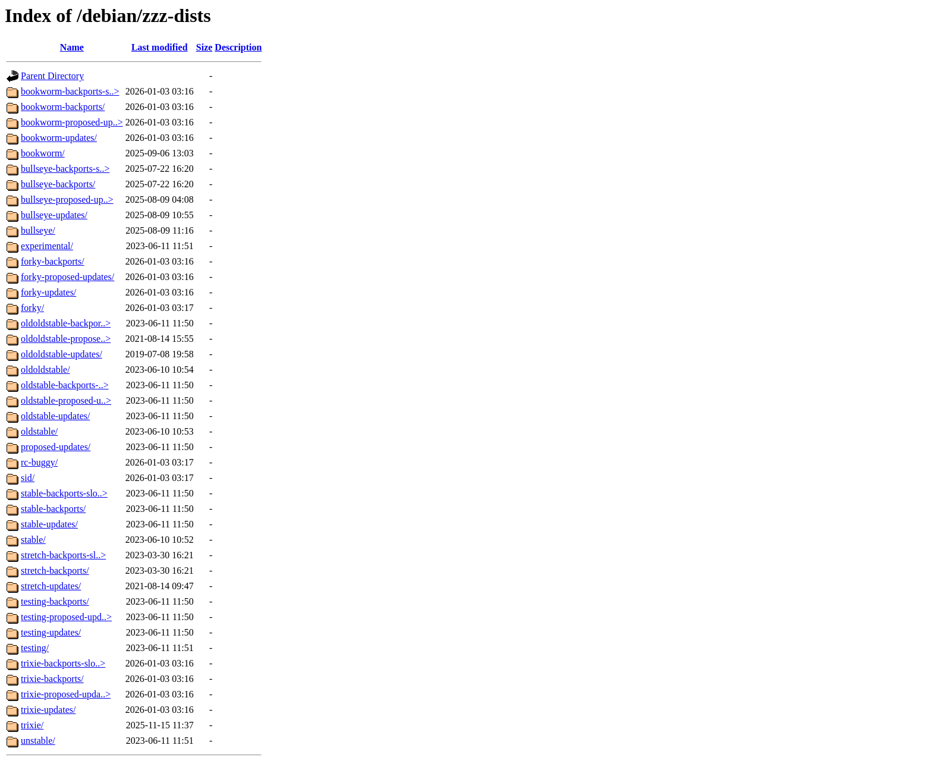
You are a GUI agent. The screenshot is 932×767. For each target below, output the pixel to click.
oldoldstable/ (45, 369)
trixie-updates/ (48, 710)
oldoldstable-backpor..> (66, 323)
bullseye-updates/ (54, 215)
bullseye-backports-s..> (65, 169)
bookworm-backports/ (63, 107)
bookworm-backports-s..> (70, 91)
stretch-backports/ (55, 570)
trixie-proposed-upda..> (66, 694)
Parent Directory (52, 76)
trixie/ (32, 725)
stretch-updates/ (51, 586)
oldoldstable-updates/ (61, 354)
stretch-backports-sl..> (63, 555)
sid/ (27, 478)
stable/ (33, 540)
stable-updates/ (49, 524)
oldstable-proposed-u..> (66, 400)
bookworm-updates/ (59, 138)
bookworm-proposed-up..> (72, 122)
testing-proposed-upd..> (66, 617)
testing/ (35, 648)
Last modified (159, 47)
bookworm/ (43, 153)
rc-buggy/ (39, 462)
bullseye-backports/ (58, 184)
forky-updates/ (48, 292)
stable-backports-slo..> (64, 493)
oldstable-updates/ (55, 416)
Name (72, 47)
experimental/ (47, 246)
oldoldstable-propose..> (66, 339)
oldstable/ (39, 431)
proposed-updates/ (55, 447)
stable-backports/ (53, 509)
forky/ (32, 308)
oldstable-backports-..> (65, 385)
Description (238, 47)
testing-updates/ (51, 632)
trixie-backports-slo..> (63, 663)
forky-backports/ (52, 261)
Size (204, 47)
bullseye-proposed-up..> (67, 199)
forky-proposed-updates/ (67, 277)
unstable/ (38, 740)
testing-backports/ (55, 601)
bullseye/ (38, 230)
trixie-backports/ (52, 679)
